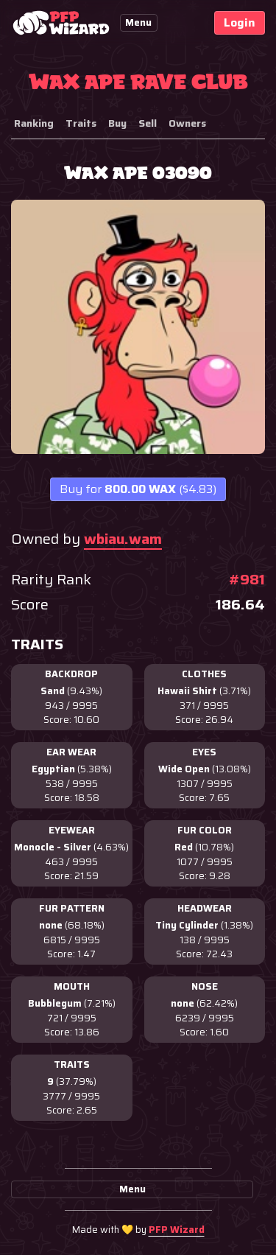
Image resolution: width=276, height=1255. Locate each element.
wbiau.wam (123, 538)
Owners (187, 123)
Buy (117, 123)
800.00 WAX (138, 489)
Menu (138, 22)
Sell (147, 123)
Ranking (34, 123)
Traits (81, 123)
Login (239, 22)
